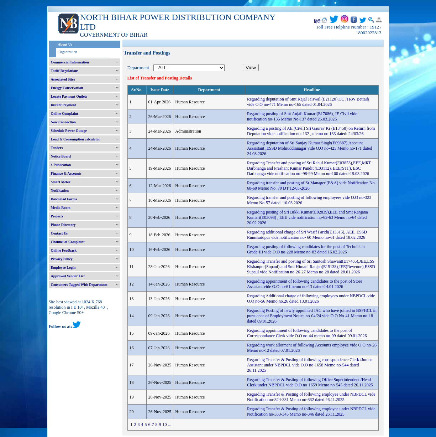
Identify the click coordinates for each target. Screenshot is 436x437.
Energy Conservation (67, 88)
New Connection (63, 122)
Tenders (57, 148)
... (170, 424)
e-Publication (61, 165)
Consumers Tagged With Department (79, 285)
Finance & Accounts (66, 173)
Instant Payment (63, 105)
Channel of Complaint (68, 242)
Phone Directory (63, 225)
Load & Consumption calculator (75, 139)
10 (165, 424)
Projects (57, 216)
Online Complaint (64, 113)
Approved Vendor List (68, 276)
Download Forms (64, 199)
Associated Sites (63, 79)
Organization (68, 52)
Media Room (60, 208)
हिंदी (317, 21)
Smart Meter (60, 182)
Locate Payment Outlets (69, 96)
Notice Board (61, 156)
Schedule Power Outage (69, 131)
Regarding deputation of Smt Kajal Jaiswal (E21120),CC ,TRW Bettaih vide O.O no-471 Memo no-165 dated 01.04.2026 (308, 102)
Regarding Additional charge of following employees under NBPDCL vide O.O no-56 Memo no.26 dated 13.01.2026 (311, 298)
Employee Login (63, 267)
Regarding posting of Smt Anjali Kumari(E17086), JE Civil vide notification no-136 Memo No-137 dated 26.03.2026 (302, 116)
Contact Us (59, 233)
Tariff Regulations (65, 71)
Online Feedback (64, 250)
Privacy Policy (62, 259)
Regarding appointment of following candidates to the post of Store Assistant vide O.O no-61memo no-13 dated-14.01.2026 (304, 284)
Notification (60, 190)
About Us (65, 44)
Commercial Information (70, 62)
